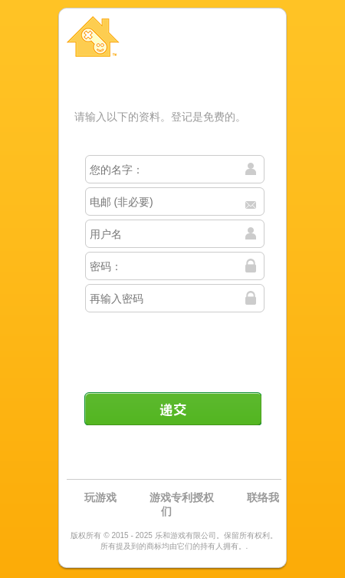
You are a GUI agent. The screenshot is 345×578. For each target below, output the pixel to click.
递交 (172, 408)
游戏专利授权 (182, 497)
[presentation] (174, 346)
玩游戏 (100, 497)
